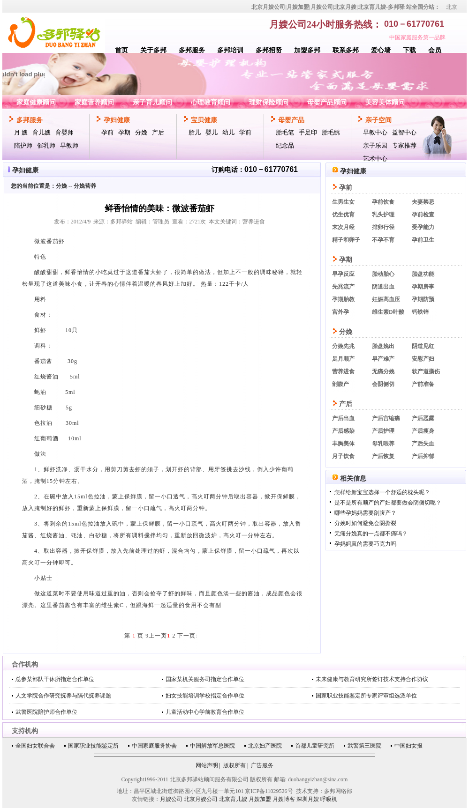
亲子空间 (378, 120)
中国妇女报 (408, 745)
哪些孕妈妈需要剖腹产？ (365, 513)
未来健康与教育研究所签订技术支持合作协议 (372, 679)
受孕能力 (423, 227)
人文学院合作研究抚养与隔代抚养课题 (63, 695)
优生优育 (343, 214)
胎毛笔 (285, 132)
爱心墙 (381, 50)
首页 (121, 50)
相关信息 (353, 478)
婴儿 (211, 132)
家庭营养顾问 (94, 102)
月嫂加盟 (260, 799)
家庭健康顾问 (36, 102)
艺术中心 (375, 158)
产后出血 (343, 418)
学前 (245, 132)
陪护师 (23, 145)
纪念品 (285, 145)
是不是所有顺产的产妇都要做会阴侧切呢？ (387, 502)
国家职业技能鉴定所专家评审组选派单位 (366, 695)
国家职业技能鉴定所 (93, 745)
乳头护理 (383, 214)
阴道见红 (423, 346)
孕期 (124, 132)
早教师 (69, 145)
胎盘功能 (423, 274)
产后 (158, 132)
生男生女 (343, 202)
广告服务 (262, 765)
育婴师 (64, 132)
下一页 (186, 635)
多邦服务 (192, 50)
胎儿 (195, 132)
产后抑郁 (423, 456)
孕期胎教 (343, 299)
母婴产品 (291, 120)
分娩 (141, 132)
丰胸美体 (343, 443)
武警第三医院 (364, 745)
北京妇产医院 (265, 745)
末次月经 (343, 227)
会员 (434, 50)
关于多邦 (153, 50)
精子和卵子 (346, 240)
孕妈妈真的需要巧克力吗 (365, 544)
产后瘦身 (423, 431)
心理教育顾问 (210, 102)
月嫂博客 (283, 799)
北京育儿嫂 (233, 799)
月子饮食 (343, 456)
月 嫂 (21, 132)
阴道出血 (383, 286)
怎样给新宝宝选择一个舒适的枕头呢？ (382, 492)
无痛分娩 (383, 371)
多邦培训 (230, 50)
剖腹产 (340, 384)
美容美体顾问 (385, 102)
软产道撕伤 (426, 371)
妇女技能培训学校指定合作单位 (205, 695)
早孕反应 (343, 274)
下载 (409, 50)
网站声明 (207, 765)
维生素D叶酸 (388, 312)
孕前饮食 (383, 202)
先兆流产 (343, 286)
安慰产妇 (423, 359)
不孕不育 (383, 240)
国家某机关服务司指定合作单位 (205, 679)
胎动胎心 (383, 274)
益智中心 (404, 132)
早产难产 (383, 359)
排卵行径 (383, 227)
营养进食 (343, 371)
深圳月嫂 (307, 799)
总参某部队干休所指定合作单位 (54, 679)
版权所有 (234, 765)
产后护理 (383, 431)
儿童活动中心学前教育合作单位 (205, 712)
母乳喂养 (383, 443)
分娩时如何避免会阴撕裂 (365, 523)
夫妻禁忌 (423, 202)
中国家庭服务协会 (154, 745)
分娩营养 (85, 186)
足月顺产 (343, 359)
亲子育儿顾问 (152, 102)
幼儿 (228, 132)
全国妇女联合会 (35, 745)
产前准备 (423, 384)
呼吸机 (328, 799)
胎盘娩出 (383, 346)
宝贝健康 (204, 120)
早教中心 (375, 132)
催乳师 (46, 145)
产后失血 (423, 443)
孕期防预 (423, 299)
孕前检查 (423, 214)
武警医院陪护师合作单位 (46, 712)
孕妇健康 (117, 120)
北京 (451, 7)
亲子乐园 (375, 145)
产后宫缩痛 (386, 418)
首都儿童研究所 (314, 745)
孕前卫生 (423, 240)
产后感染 (343, 431)
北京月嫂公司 (201, 799)
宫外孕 (340, 312)
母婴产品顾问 (327, 102)
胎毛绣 (331, 132)
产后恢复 (383, 456)
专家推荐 (404, 145)
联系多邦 (346, 50)
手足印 (308, 132)
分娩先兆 (343, 346)
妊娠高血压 (386, 299)
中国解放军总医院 (212, 745)
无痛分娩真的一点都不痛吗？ (371, 533)
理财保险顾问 (268, 102)
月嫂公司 (171, 799)
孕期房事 (423, 286)
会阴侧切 (383, 384)
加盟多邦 (307, 50)
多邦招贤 (269, 50)
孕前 (107, 132)
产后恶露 (423, 418)
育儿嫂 (41, 132)
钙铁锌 (420, 312)
